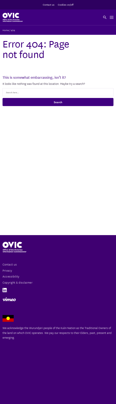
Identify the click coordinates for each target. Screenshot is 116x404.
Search (58, 102)
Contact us (48, 4)
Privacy (7, 270)
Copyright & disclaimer (17, 282)
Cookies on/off (65, 4)
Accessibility (11, 276)
